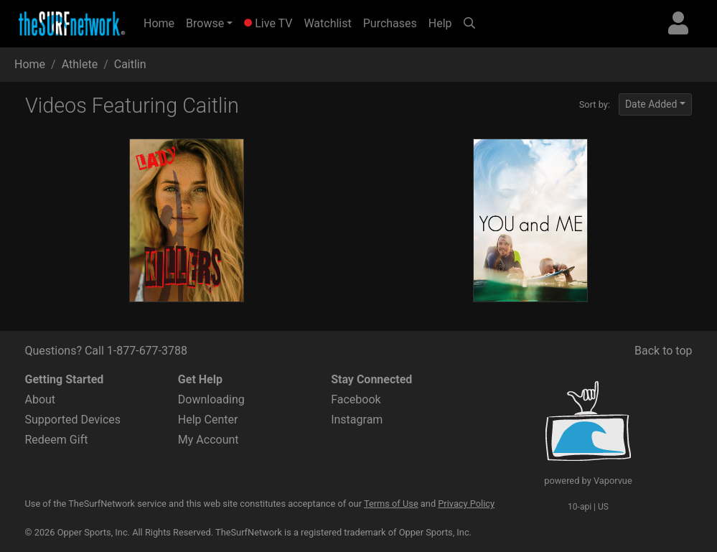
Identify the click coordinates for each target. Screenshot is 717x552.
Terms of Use (391, 503)
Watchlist (327, 23)
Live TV (268, 23)
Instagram (357, 419)
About (40, 399)
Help (440, 23)
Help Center (208, 419)
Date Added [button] (651, 104)
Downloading (211, 399)
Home (162, 22)
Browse (205, 23)
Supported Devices (73, 419)
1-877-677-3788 (147, 350)
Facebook (355, 399)
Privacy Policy (466, 503)
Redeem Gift (56, 439)
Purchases (390, 23)
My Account (208, 439)
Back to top (663, 350)
